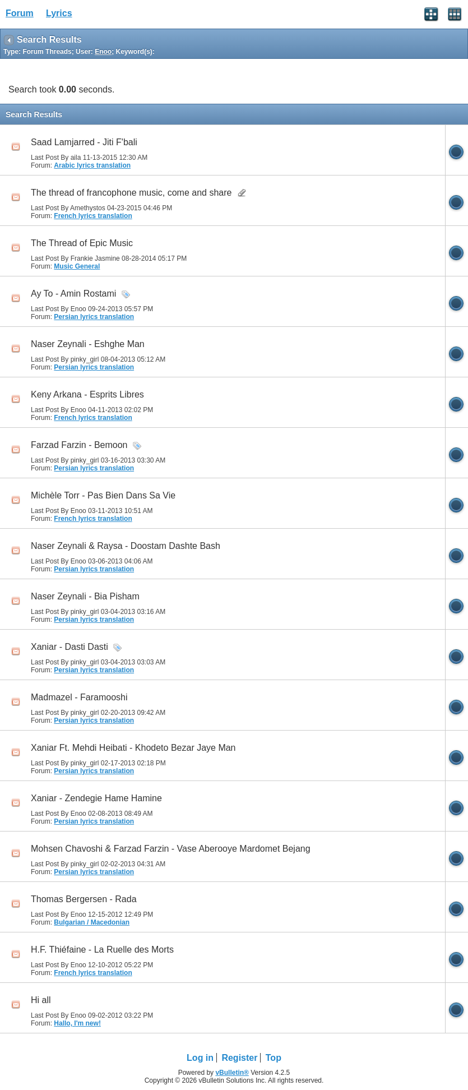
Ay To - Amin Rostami (73, 293)
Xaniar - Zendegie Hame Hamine (96, 798)
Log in (200, 1058)
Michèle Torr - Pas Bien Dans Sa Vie (103, 495)
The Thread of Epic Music (82, 243)
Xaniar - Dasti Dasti (69, 647)
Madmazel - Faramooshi (79, 697)
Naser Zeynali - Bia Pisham (85, 596)
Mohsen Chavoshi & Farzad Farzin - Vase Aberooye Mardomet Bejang (171, 848)
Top (273, 1058)
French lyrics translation (93, 216)
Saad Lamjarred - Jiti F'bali (84, 142)
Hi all (41, 1000)
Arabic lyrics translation (92, 165)
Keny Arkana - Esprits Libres (87, 394)
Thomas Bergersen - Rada (84, 899)
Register (239, 1058)
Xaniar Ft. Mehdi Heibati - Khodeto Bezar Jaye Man (133, 747)
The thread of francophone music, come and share (131, 192)
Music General (77, 266)
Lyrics (59, 13)
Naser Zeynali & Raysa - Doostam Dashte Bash (125, 546)
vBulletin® (232, 1073)
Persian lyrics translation (94, 317)
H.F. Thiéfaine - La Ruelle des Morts (102, 949)
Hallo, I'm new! (77, 1023)
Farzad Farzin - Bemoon (79, 445)
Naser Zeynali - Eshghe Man (88, 344)
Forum (20, 13)
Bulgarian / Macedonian (91, 922)
